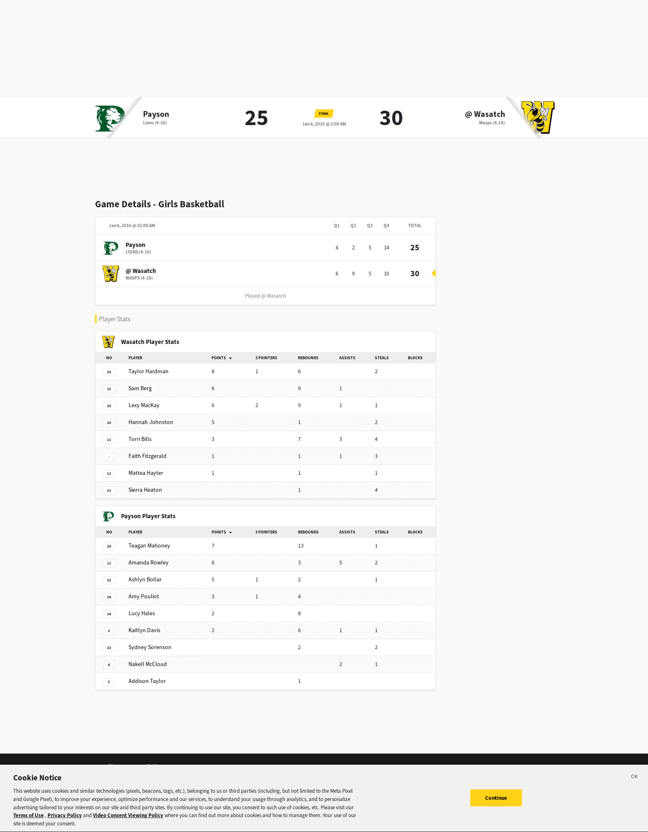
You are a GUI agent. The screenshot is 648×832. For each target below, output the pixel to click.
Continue (496, 803)
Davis (144, 630)
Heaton (145, 490)
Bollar (145, 579)
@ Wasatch (485, 114)
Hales (142, 613)
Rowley (149, 563)
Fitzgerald (148, 456)
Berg (140, 388)
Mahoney (149, 546)
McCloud (148, 664)
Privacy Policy (65, 821)
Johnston (151, 422)
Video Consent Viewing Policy (128, 821)
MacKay (144, 405)
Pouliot (144, 596)
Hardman (149, 371)
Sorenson (150, 647)
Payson (156, 114)
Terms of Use (28, 821)
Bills (140, 439)
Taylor (147, 681)
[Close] (635, 784)
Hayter (146, 473)
